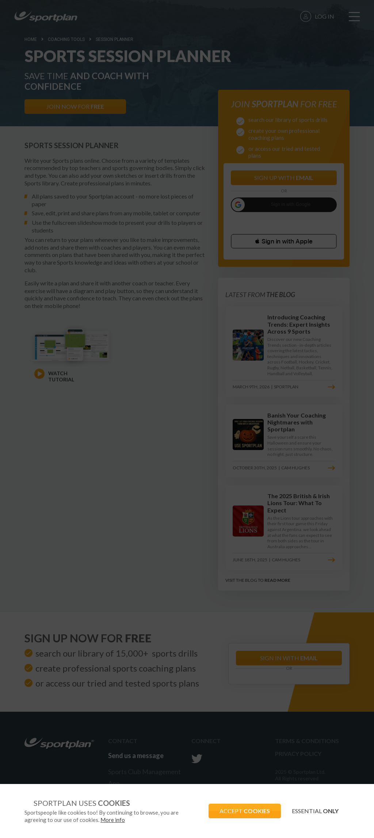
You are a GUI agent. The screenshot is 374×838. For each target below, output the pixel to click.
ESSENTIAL (315, 810)
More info (112, 819)
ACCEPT (245, 810)
